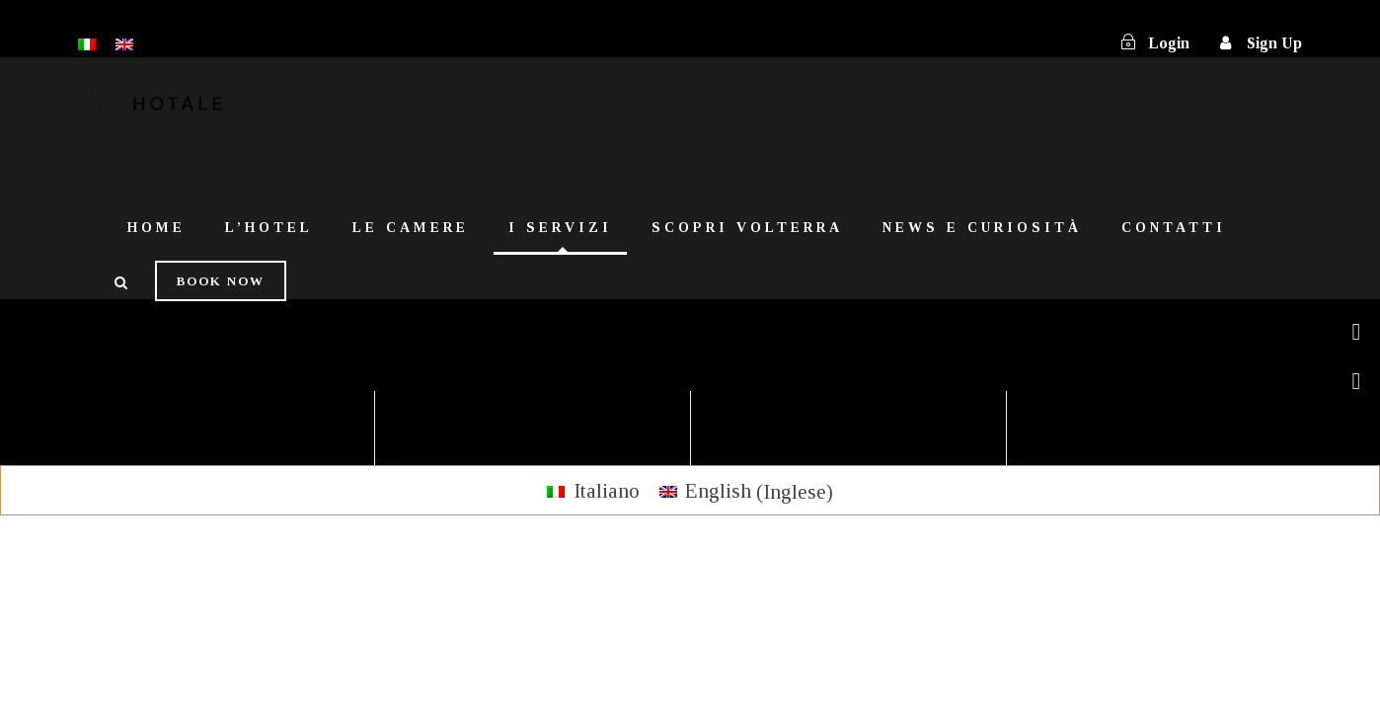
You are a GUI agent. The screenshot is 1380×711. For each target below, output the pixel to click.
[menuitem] (593, 492)
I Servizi (560, 227)
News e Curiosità (982, 227)
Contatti (1173, 227)
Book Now (221, 281)
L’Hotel (269, 227)
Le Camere (410, 227)
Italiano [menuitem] (607, 491)
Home (156, 227)
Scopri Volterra (747, 227)
